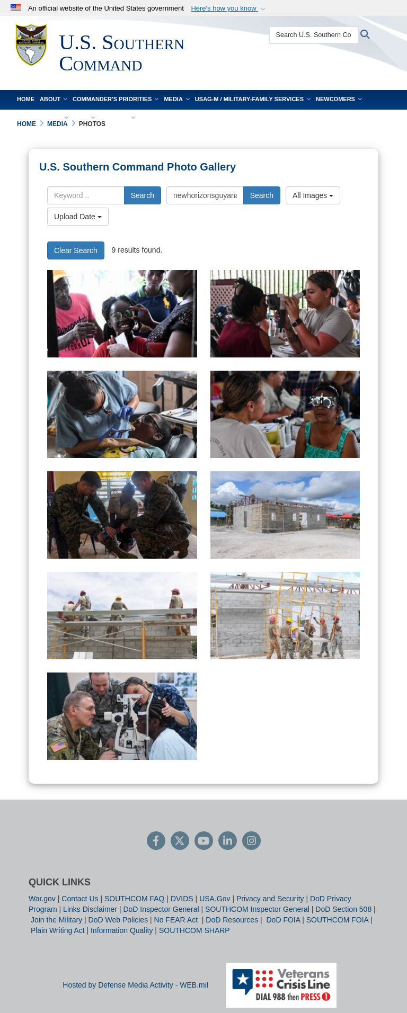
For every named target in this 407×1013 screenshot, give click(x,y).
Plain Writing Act (58, 930)
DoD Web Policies (118, 920)
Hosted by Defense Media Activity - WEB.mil (135, 985)
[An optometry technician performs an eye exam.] (285, 313)
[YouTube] (203, 842)
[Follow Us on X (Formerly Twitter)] (180, 842)
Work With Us (42, 118)
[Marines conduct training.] (122, 515)
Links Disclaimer (90, 909)
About (53, 99)
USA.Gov (214, 898)
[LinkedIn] (227, 842)
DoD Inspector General (161, 909)
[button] (229, 8)
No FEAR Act (177, 920)
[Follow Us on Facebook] (156, 842)
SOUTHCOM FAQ (134, 898)
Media (176, 99)
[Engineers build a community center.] (285, 515)
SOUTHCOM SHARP (194, 930)
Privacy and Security (270, 898)
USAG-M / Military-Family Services (253, 99)
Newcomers (339, 99)
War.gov (42, 898)
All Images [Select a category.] (313, 195)
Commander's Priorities (115, 99)
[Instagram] (251, 842)
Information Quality (122, 930)
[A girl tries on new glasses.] (122, 313)
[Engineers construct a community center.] (122, 615)
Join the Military (56, 920)
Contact (117, 118)
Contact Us (79, 898)
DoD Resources (232, 920)
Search (142, 195)
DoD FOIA (283, 920)
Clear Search (76, 250)
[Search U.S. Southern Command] (313, 35)
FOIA (84, 118)
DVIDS (182, 898)
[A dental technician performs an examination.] (122, 414)
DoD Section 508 (343, 909)
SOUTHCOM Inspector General (257, 909)
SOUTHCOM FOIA (337, 920)
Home (25, 99)
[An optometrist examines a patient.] (285, 414)
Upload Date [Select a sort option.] (78, 216)
